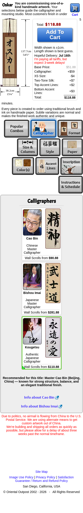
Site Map (41, 471)
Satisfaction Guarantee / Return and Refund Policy (44, 479)
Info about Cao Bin (41, 397)
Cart (75, 14)
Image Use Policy (21, 477)
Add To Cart (55, 34)
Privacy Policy (45, 477)
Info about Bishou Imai (41, 406)
